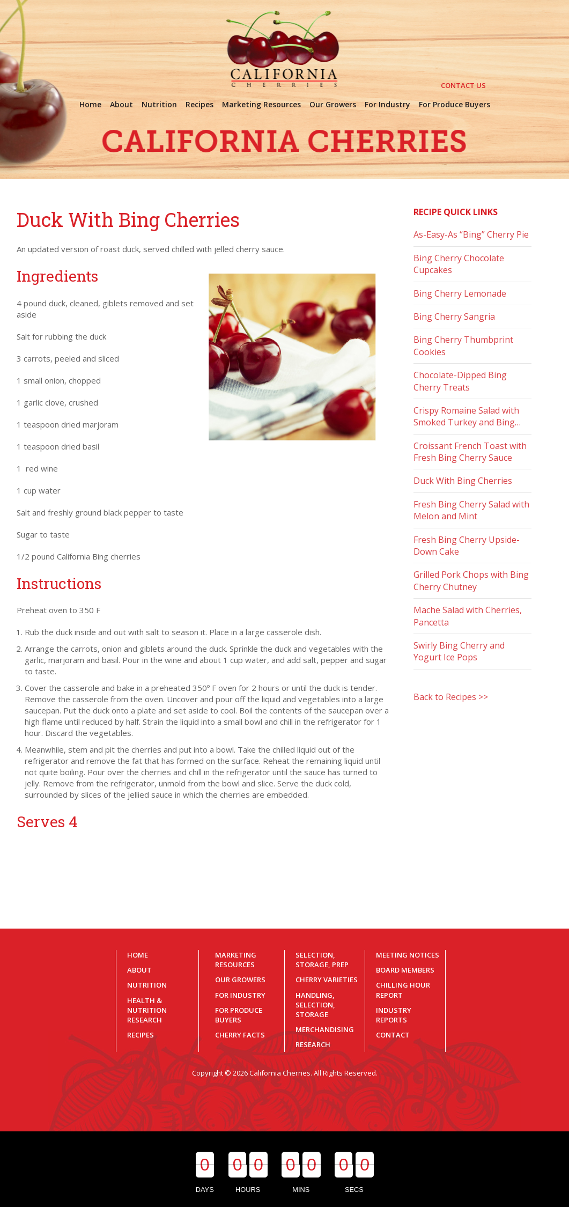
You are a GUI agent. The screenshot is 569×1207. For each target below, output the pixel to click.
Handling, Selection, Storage (315, 1004)
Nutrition (147, 985)
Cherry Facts (240, 1035)
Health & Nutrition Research (147, 1010)
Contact (393, 1035)
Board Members (405, 970)
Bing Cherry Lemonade (459, 293)
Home (137, 955)
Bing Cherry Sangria (454, 316)
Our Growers (240, 979)
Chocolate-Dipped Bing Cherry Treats (460, 381)
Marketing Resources (235, 959)
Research (312, 1044)
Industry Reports (393, 1015)
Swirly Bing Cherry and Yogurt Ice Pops (459, 651)
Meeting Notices (407, 955)
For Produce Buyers (238, 1015)
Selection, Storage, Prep (322, 959)
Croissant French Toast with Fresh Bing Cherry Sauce (470, 451)
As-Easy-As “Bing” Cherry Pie (471, 234)
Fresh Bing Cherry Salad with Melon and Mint (471, 510)
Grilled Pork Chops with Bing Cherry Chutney (471, 580)
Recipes (140, 1035)
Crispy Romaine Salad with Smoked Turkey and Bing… (467, 416)
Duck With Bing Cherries (462, 481)
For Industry (240, 995)
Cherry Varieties (326, 979)
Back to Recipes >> (450, 697)
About (139, 970)
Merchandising (324, 1029)
